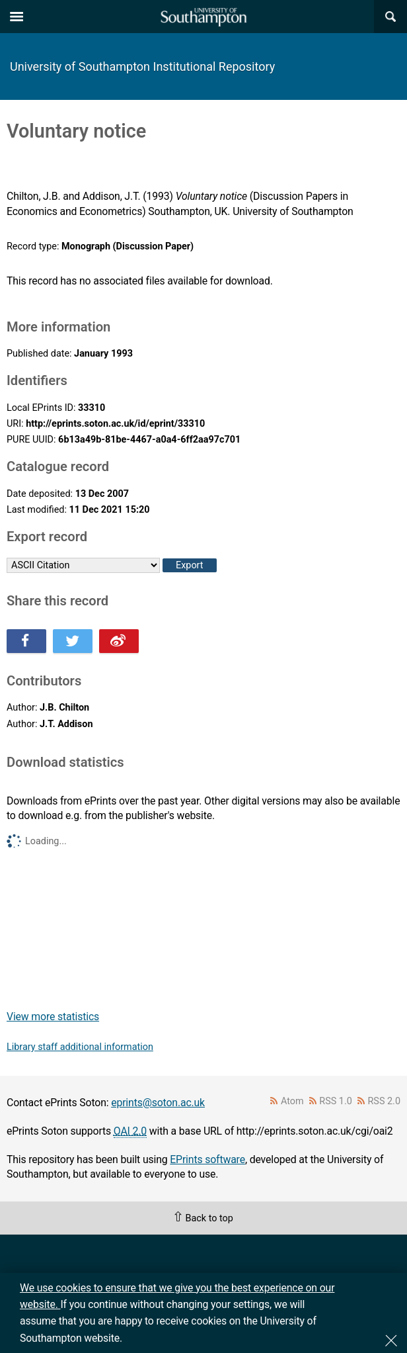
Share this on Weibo (119, 641)
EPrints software (207, 1159)
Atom (292, 1101)
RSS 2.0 (384, 1101)
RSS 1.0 (335, 1101)
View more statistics (53, 1016)
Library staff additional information (80, 1047)
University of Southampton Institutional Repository (142, 66)
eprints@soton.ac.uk (158, 1102)
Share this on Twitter (72, 641)
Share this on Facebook (26, 641)
